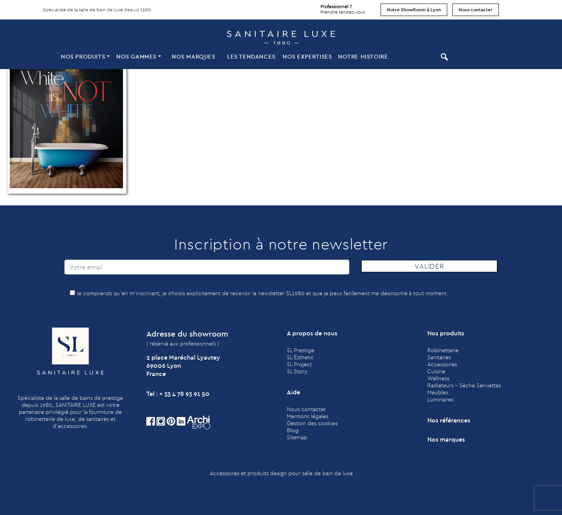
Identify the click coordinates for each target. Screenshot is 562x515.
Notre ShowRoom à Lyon (414, 9)
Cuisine (436, 371)
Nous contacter (476, 9)
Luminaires (440, 399)
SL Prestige (300, 350)
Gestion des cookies (312, 423)
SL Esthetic (300, 357)
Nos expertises (307, 56)
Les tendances (251, 56)
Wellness (438, 378)
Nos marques (193, 56)
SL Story (297, 371)
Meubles (437, 392)
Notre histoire (363, 56)
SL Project (299, 364)
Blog (293, 430)
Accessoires (442, 364)
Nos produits (83, 56)
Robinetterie (443, 350)
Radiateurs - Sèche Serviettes (464, 385)
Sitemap (297, 437)
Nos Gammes (136, 56)
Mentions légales (307, 416)
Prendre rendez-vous (342, 7)
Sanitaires (439, 357)
